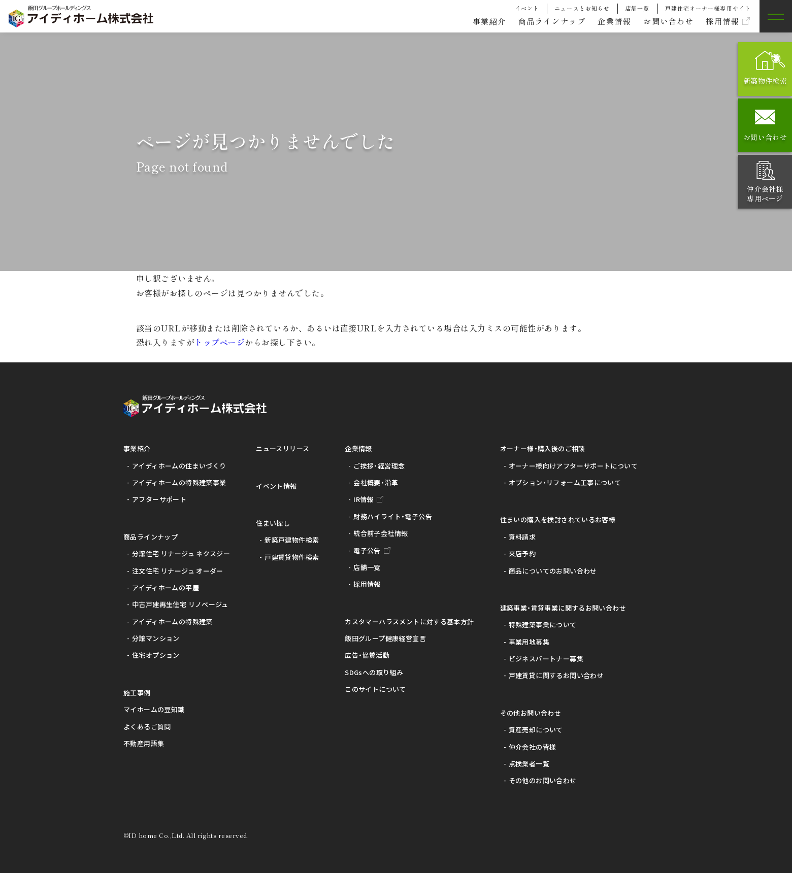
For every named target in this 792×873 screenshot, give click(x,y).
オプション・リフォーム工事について (565, 482)
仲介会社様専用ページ (765, 193)
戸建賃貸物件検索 (292, 557)
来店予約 (522, 553)
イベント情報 (276, 486)
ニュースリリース (282, 448)
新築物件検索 (765, 81)
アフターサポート (159, 499)
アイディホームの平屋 (165, 587)
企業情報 (607, 21)
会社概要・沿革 (375, 482)
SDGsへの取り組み (374, 672)
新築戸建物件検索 (292, 540)
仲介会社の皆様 (532, 747)
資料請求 (522, 537)
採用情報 (721, 21)
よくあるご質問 (147, 726)
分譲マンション (156, 638)
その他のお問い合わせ (543, 780)
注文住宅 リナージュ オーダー (177, 571)
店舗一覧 (637, 8)
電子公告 (367, 550)
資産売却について (536, 729)
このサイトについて (375, 689)
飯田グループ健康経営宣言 (385, 638)
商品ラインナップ (541, 21)
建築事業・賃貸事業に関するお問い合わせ (563, 608)
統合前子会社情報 (380, 533)
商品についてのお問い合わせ (553, 571)
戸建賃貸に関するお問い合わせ (556, 675)
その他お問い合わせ (531, 713)
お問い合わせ (664, 21)
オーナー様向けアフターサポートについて (573, 466)
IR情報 (363, 499)
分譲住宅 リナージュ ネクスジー (181, 553)
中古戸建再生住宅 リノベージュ (180, 604)
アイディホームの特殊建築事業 (179, 482)
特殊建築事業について (543, 624)
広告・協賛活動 (367, 655)
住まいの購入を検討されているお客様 (558, 519)
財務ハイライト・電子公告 (392, 516)
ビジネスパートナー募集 (546, 658)
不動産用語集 (143, 743)
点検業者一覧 (529, 763)
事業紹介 (475, 21)
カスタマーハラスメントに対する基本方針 (409, 621)
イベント (527, 8)
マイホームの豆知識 (154, 709)
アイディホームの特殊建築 (172, 621)
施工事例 (137, 692)
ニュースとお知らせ (582, 8)
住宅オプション (156, 655)
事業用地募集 (529, 642)
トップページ (219, 342)
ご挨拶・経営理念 (379, 466)
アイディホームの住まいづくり (179, 466)
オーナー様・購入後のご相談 (542, 448)
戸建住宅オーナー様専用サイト (708, 8)
